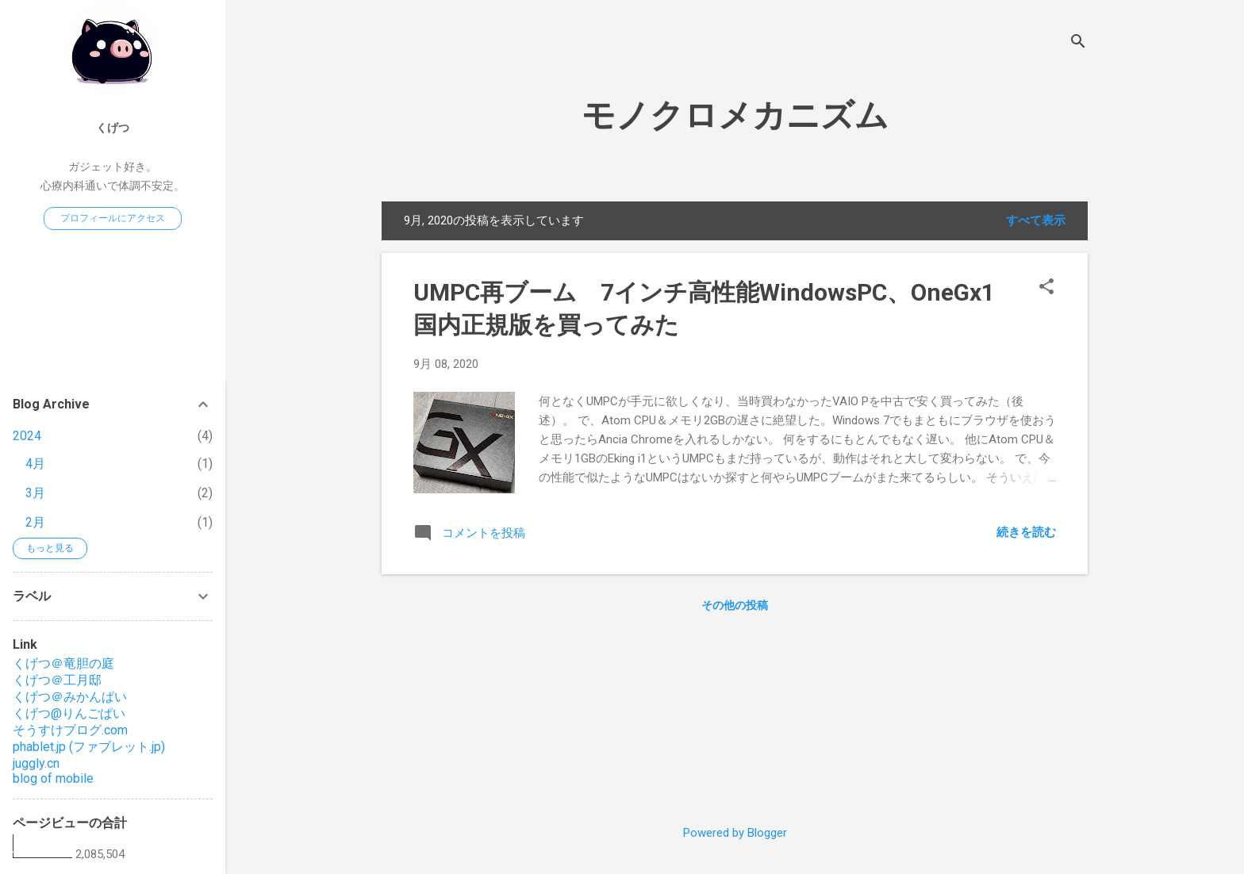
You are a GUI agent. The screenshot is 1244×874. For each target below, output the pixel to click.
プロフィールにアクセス (112, 218)
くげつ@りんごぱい (69, 713)
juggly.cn (36, 763)
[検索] (1078, 43)
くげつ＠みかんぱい (70, 696)
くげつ (112, 127)
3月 (35, 492)
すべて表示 (1035, 220)
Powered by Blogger (735, 833)
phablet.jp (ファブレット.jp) (89, 746)
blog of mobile (53, 778)
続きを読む (1026, 532)
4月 (35, 463)
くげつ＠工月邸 (57, 680)
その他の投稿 (734, 605)
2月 (35, 522)
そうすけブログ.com (70, 730)
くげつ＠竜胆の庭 (63, 663)
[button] (1046, 288)
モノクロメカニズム (735, 115)
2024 (27, 435)
